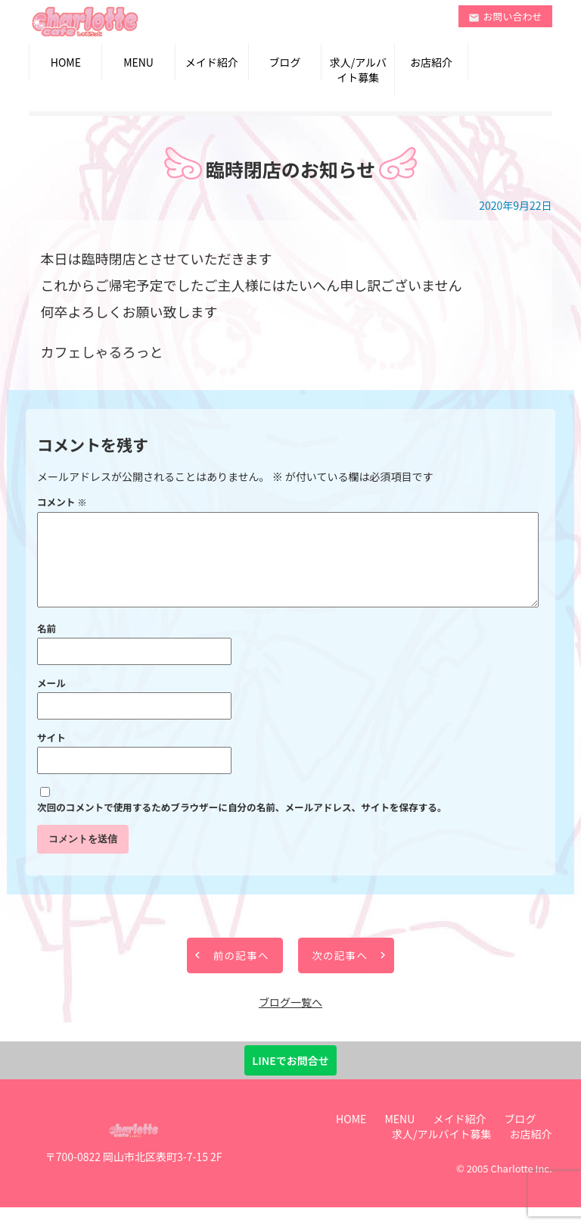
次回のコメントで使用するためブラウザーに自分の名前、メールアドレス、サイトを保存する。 (242, 825)
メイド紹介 (211, 62)
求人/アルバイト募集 (358, 70)
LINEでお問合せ (290, 1080)
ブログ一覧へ (290, 1021)
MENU (138, 62)
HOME (66, 62)
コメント (62, 502)
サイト (51, 755)
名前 (46, 646)
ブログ (285, 62)
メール (51, 701)
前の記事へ (233, 974)
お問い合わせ (505, 16)
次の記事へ (349, 974)
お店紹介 (431, 62)
